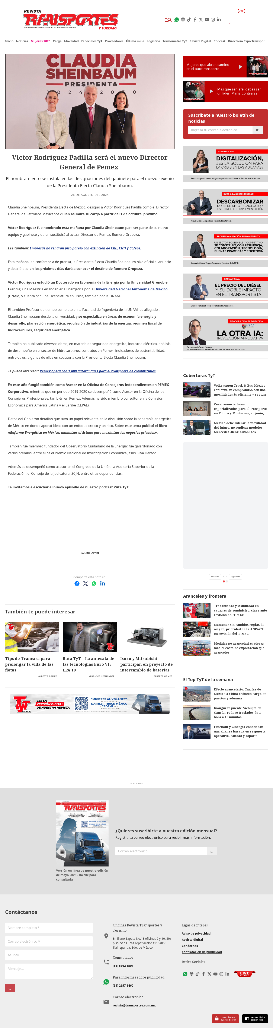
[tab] (224, 581)
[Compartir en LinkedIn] (102, 583)
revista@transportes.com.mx (134, 1000)
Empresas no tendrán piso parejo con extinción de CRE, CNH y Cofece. (85, 248)
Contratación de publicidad (202, 952)
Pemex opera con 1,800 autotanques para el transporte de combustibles (97, 371)
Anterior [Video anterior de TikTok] (215, 576)
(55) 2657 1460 (123, 980)
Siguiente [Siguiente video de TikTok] (235, 576)
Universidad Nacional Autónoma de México (130, 289)
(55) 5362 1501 (123, 960)
